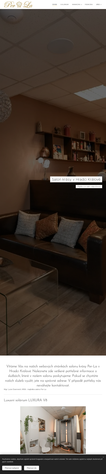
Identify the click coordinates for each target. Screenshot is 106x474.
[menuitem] (44, 4)
